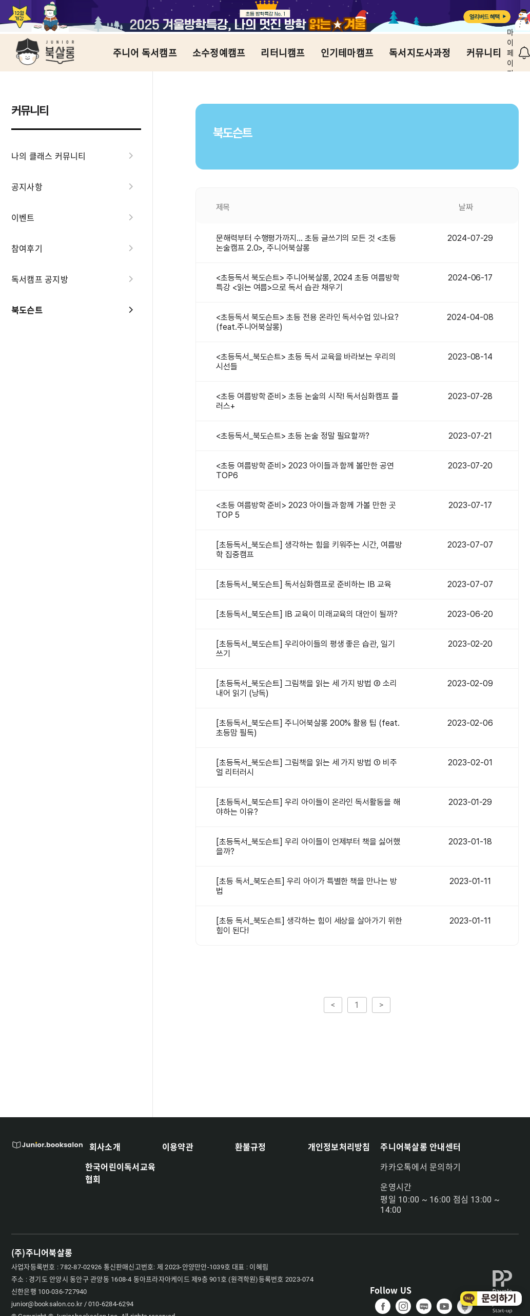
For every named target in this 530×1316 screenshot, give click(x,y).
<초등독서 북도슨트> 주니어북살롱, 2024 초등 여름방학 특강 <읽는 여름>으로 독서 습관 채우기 (308, 282)
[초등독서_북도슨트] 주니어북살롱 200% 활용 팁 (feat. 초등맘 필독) (308, 728)
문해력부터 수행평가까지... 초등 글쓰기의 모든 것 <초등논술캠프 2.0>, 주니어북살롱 (306, 243)
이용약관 (177, 1146)
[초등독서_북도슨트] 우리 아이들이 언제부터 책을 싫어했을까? (308, 846)
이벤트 (76, 217)
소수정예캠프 (218, 53)
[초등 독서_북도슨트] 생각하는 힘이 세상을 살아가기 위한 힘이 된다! (309, 925)
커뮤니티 (484, 53)
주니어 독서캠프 (145, 53)
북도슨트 (76, 309)
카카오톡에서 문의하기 (420, 1167)
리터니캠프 (283, 53)
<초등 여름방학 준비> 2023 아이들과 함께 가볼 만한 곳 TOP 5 (306, 510)
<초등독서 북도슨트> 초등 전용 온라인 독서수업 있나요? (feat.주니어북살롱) (307, 322)
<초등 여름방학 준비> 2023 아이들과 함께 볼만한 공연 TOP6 (305, 470)
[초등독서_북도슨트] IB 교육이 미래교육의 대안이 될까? (307, 614)
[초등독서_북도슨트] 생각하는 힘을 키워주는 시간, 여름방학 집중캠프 (309, 549)
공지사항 (76, 186)
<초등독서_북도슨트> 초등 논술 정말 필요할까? (292, 436)
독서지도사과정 (420, 53)
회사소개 (105, 1146)
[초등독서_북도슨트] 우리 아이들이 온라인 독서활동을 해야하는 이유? (308, 807)
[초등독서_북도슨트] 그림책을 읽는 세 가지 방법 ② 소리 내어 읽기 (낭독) (306, 688)
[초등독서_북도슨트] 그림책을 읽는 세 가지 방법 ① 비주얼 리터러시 (306, 767)
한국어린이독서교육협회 (120, 1172)
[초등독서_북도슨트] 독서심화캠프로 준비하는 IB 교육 (303, 584)
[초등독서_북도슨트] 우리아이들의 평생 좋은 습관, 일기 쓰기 (305, 649)
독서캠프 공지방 (76, 279)
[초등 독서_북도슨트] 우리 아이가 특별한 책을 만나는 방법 (306, 886)
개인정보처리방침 (339, 1146)
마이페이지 (510, 53)
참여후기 (76, 248)
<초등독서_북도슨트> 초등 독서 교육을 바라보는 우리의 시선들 (306, 361)
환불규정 (250, 1146)
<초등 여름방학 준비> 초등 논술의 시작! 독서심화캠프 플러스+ (307, 401)
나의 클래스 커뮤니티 (76, 155)
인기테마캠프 (347, 53)
